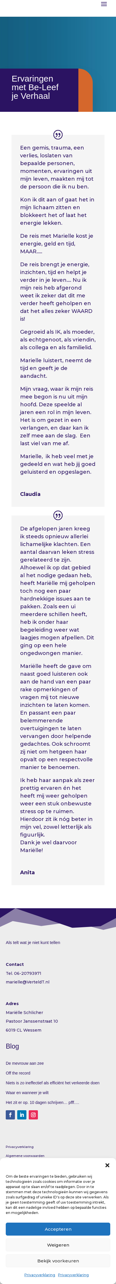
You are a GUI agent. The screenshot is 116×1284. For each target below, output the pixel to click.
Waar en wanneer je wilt (27, 1092)
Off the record (18, 1073)
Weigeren (58, 1245)
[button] (107, 1165)
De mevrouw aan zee (25, 1063)
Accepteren (58, 1229)
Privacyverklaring (39, 1275)
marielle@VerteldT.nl (27, 982)
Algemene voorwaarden (25, 1156)
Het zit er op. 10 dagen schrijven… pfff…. (42, 1102)
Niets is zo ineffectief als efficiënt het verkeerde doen (52, 1083)
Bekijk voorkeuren (58, 1261)
